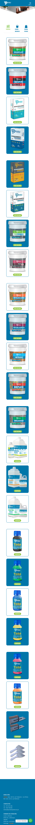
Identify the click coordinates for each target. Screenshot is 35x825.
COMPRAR (17, 461)
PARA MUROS (17, 30)
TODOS (8, 29)
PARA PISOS (26, 30)
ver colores (17, 63)
